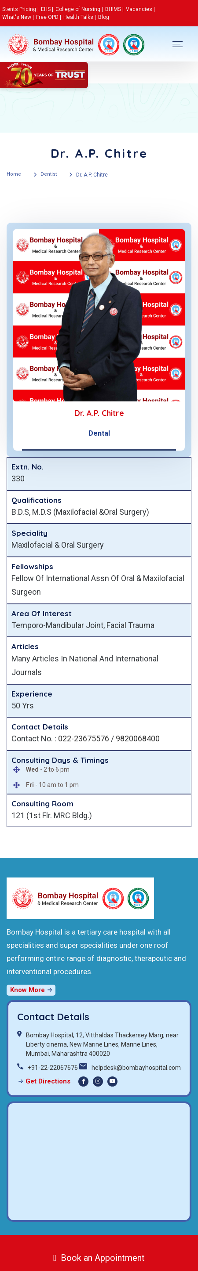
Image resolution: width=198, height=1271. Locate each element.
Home (14, 174)
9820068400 (138, 738)
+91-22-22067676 (53, 1067)
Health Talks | (79, 17)
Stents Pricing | (20, 9)
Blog (103, 17)
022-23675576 (83, 738)
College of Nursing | (79, 9)
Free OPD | (48, 17)
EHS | (47, 9)
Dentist (48, 174)
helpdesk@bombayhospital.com (136, 1067)
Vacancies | (140, 9)
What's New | (18, 17)
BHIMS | (114, 9)
